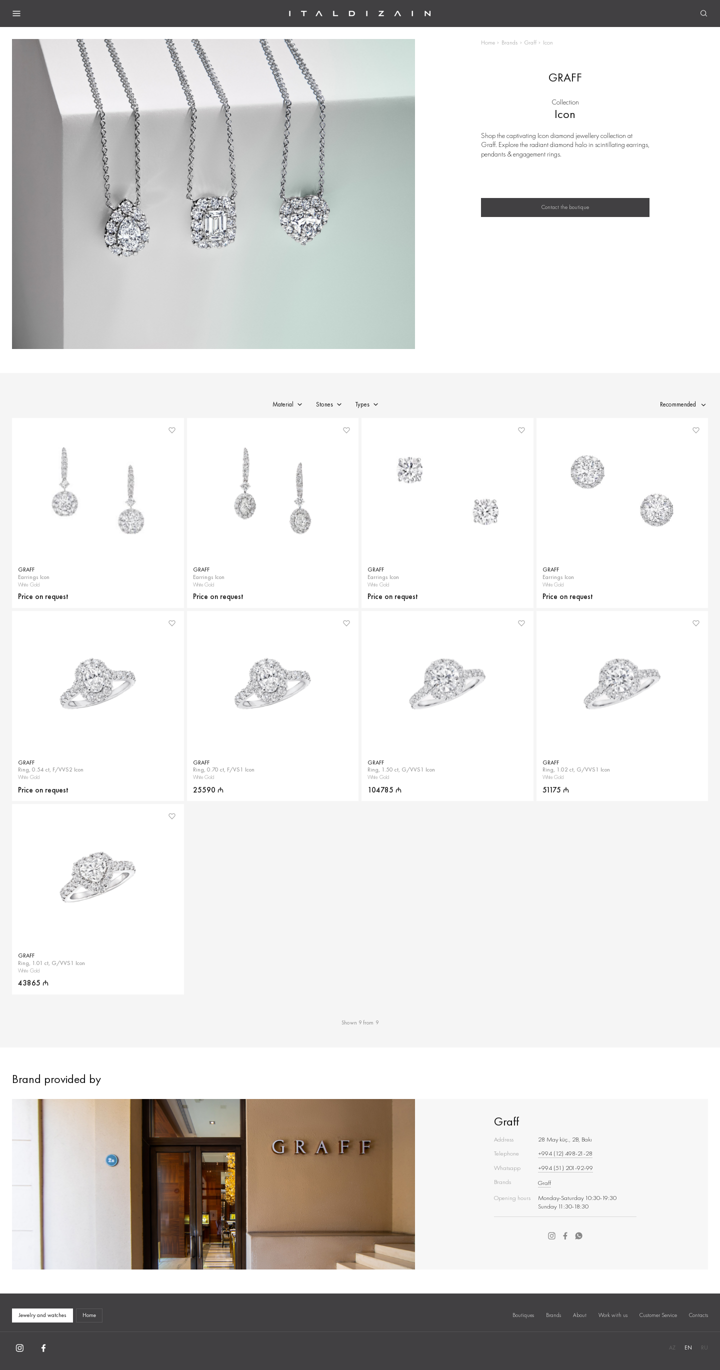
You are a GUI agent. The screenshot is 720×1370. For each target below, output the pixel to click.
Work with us (613, 1315)
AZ (672, 1347)
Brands (510, 42)
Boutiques (523, 1315)
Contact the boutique (565, 207)
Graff (530, 42)
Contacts (698, 1315)
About (579, 1315)
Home (488, 42)
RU (704, 1347)
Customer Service (658, 1315)
